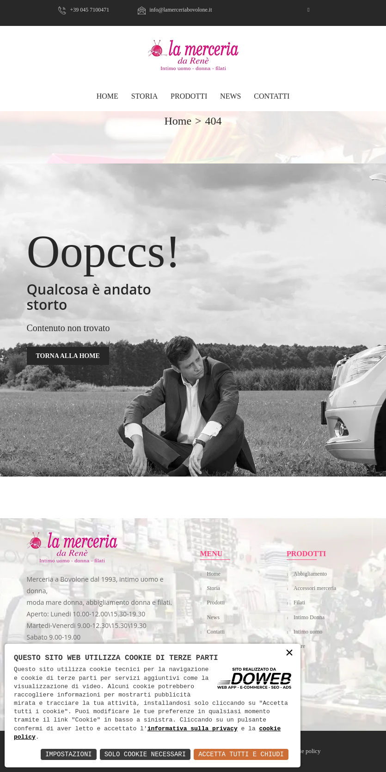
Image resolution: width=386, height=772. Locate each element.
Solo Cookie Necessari (145, 754)
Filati (299, 602)
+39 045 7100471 (83, 9)
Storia (144, 96)
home (177, 121)
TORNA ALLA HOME (68, 355)
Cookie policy (303, 750)
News (230, 96)
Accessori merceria (315, 588)
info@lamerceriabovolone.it (175, 9)
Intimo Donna (309, 617)
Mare (299, 646)
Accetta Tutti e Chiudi (241, 754)
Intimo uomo (308, 631)
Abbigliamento (310, 574)
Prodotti (189, 96)
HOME (107, 96)
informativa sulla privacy (192, 729)
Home (214, 574)
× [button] (289, 653)
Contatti (271, 96)
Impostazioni (68, 754)
